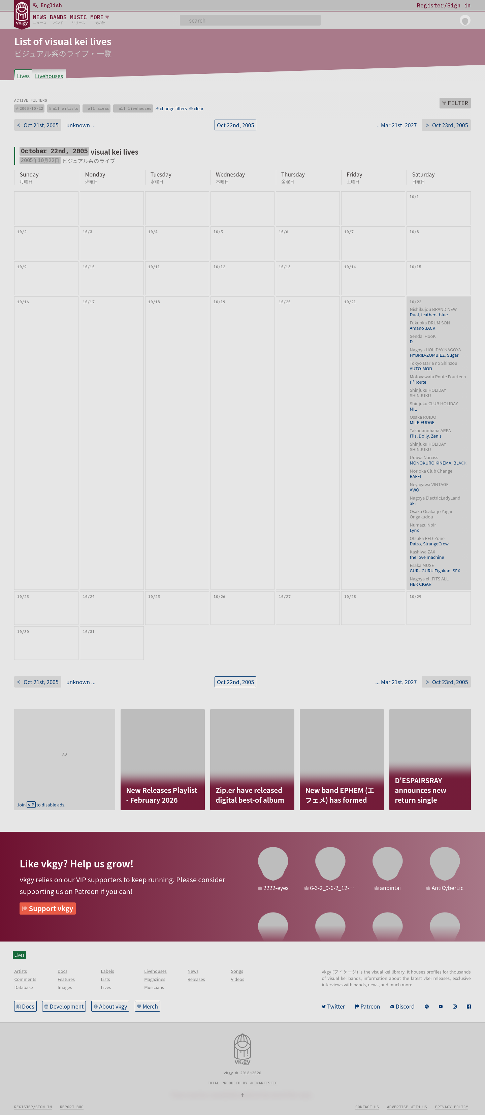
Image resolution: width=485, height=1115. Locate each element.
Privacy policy (451, 1107)
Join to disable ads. (41, 804)
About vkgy (113, 1006)
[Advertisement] (64, 751)
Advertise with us (407, 1107)
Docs (28, 1006)
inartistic (266, 1083)
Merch (150, 1006)
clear (198, 108)
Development (67, 1006)
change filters (173, 108)
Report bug (72, 1107)
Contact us (367, 1107)
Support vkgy (51, 908)
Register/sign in (33, 1107)
